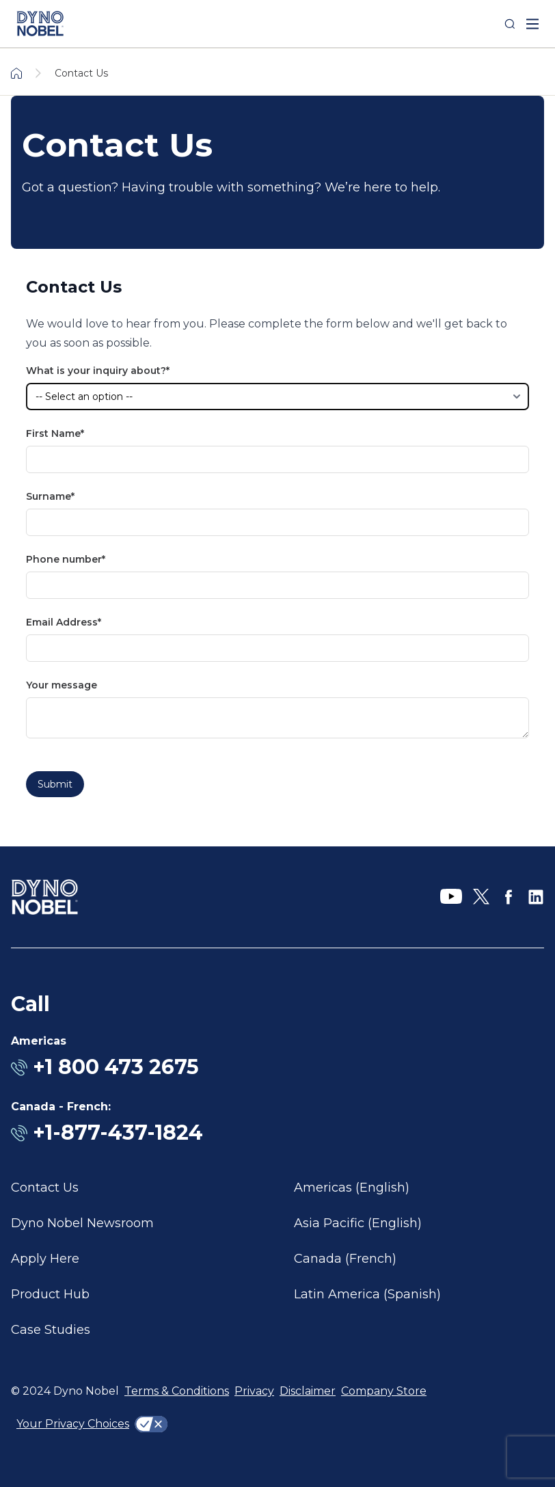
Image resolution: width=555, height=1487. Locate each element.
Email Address (62, 622)
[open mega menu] (532, 24)
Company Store (384, 1390)
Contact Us (45, 1187)
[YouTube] (451, 897)
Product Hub (50, 1294)
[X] (481, 897)
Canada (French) (345, 1258)
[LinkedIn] (536, 897)
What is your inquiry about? (96, 370)
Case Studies (50, 1329)
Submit (55, 784)
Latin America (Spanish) (367, 1294)
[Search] (509, 24)
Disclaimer (308, 1390)
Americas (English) (351, 1187)
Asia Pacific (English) (358, 1223)
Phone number (64, 559)
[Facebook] (508, 897)
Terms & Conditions (176, 1390)
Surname (48, 496)
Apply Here (45, 1258)
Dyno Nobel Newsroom (82, 1223)
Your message (61, 685)
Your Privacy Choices (72, 1423)
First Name (53, 433)
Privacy (254, 1390)
